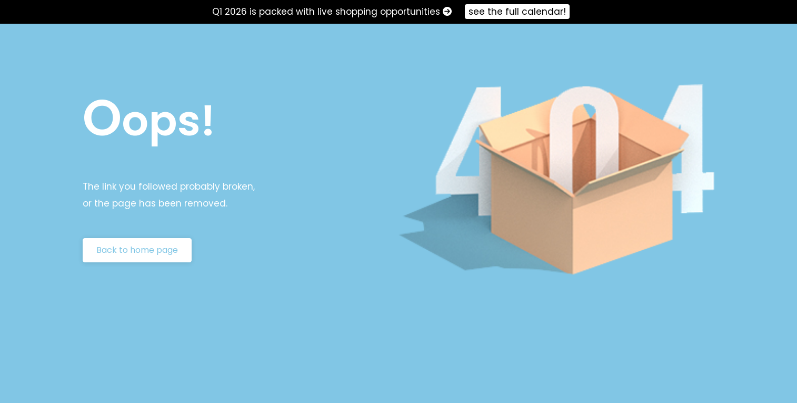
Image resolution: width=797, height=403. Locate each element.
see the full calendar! (517, 11)
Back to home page (137, 250)
